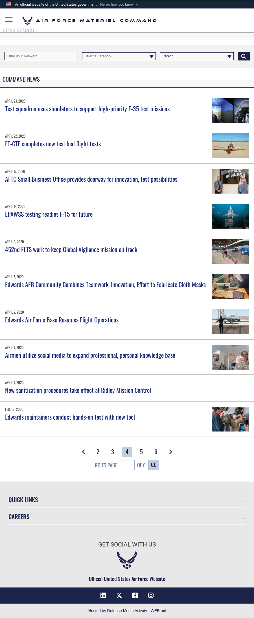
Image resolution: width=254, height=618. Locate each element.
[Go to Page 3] (112, 452)
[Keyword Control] (41, 56)
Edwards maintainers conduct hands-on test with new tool (70, 416)
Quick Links (23, 499)
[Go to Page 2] (98, 452)
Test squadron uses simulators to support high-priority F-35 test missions (87, 108)
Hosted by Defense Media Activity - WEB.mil (127, 610)
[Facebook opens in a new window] (135, 595)
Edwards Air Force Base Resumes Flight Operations (62, 319)
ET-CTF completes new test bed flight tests (53, 143)
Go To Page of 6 (120, 465)
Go (154, 464)
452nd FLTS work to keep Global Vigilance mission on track (71, 249)
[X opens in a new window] (119, 595)
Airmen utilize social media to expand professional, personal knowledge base (90, 354)
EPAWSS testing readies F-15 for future (49, 213)
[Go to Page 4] (127, 452)
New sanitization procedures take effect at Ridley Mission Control (78, 389)
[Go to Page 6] (156, 452)
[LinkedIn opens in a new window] (103, 595)
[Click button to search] (244, 56)
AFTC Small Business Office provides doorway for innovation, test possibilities (91, 178)
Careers (18, 516)
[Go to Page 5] (141, 452)
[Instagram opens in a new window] (151, 595)
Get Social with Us (127, 544)
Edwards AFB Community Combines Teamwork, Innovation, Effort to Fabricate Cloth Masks (105, 284)
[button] (120, 4)
